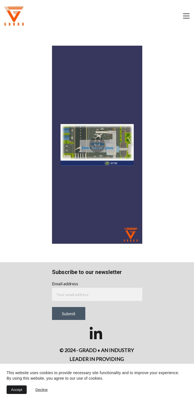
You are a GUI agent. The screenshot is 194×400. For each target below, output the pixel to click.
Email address (65, 283)
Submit (68, 313)
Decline (41, 390)
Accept (16, 390)
